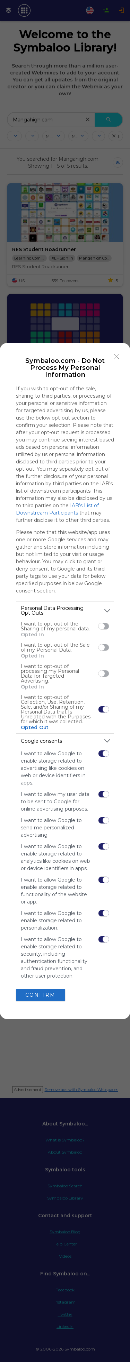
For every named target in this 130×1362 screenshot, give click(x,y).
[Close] (116, 356)
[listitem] (65, 610)
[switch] (103, 626)
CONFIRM (40, 995)
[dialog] (65, 681)
